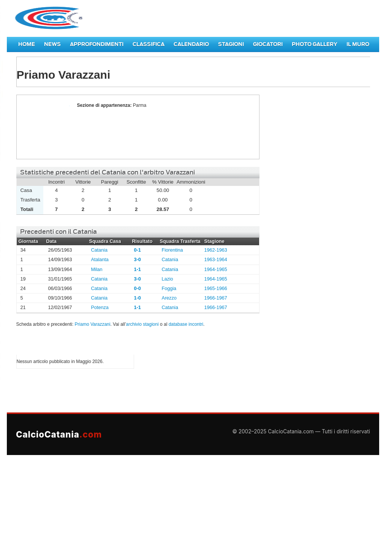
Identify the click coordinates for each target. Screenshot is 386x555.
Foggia (169, 288)
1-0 (137, 298)
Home (26, 44)
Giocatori (268, 44)
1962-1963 (215, 250)
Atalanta (100, 259)
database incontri (186, 324)
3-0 (137, 259)
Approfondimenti (96, 44)
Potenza (100, 307)
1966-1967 (215, 298)
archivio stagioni (142, 324)
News (52, 44)
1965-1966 (215, 288)
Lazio (167, 279)
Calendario (191, 44)
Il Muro (357, 44)
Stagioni (231, 44)
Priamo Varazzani (45, 126)
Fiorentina (172, 250)
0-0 (137, 288)
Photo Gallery (314, 44)
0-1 (137, 250)
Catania (99, 250)
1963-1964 (215, 259)
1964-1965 (215, 269)
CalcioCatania (59, 434)
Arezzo (169, 298)
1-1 (137, 269)
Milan (97, 269)
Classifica (149, 44)
